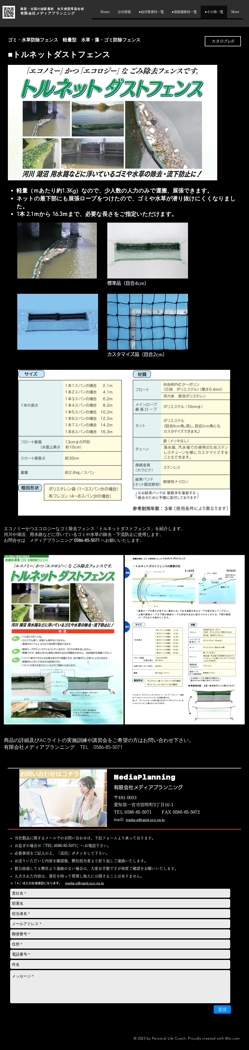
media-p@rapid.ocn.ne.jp (145, 819)
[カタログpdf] (223, 41)
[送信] (222, 1009)
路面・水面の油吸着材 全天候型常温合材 (52, 9)
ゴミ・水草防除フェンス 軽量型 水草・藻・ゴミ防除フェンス (74, 39)
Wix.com (232, 1038)
